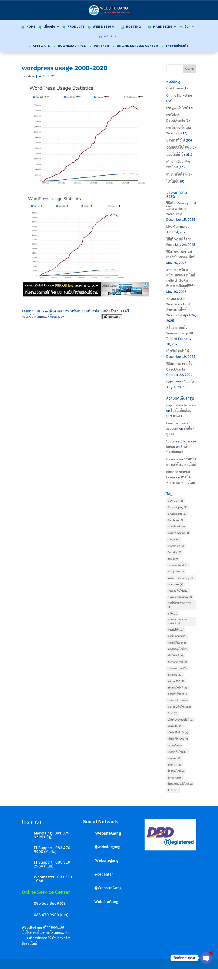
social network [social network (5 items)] (178, 565)
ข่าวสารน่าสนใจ (177, 46)
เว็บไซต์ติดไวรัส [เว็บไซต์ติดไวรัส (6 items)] (178, 732)
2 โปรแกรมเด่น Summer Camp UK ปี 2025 (179, 333)
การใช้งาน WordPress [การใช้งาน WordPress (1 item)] (179, 604)
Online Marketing (179, 95)
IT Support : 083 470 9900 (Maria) (52, 849)
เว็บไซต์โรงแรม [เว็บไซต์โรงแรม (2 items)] (178, 738)
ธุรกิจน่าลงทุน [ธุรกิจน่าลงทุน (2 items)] (177, 661)
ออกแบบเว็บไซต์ (177, 147)
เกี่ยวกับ (49, 27)
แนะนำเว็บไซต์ (176, 174)
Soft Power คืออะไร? (181, 381)
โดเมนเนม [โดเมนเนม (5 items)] (175, 777)
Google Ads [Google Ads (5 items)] (176, 526)
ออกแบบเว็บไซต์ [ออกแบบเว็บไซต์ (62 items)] (179, 706)
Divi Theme (174, 88)
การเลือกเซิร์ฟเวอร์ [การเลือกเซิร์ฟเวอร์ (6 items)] (180, 597)
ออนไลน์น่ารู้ (174, 154)
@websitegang (107, 846)
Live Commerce (177, 226)
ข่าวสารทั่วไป (175, 140)
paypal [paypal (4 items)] (173, 539)
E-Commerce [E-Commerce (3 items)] (177, 513)
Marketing (163, 27)
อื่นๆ (188, 27)
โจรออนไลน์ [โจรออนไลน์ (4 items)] (176, 771)
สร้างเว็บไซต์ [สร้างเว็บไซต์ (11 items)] (177, 694)
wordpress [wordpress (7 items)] (175, 584)
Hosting (133, 27)
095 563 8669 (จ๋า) (50, 903)
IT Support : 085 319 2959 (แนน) (52, 864)
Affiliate (41, 46)
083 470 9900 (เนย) (51, 914)
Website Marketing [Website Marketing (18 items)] (181, 578)
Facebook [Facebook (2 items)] (175, 520)
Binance (172, 459)
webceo (31, 76)
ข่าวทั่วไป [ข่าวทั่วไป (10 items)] (175, 629)
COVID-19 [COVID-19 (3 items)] (175, 500)
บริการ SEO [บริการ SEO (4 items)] (176, 681)
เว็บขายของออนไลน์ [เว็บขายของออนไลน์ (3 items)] (180, 719)
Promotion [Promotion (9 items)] (176, 545)
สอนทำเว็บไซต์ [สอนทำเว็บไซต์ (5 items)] (178, 700)
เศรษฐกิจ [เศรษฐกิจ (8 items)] (175, 745)
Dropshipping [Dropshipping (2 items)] (177, 507)
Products (76, 27)
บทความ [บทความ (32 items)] (175, 674)
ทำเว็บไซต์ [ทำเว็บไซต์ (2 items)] (175, 655)
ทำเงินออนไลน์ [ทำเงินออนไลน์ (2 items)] (178, 649)
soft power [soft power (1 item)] (176, 571)
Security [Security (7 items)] (174, 552)
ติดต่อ (108, 36)
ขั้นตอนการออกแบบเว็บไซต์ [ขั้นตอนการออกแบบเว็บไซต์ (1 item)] (178, 621)
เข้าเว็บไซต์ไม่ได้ (177, 351)
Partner (101, 46)
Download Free (72, 46)
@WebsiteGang (108, 887)
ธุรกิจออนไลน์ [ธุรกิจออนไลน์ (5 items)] (177, 668)
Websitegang (106, 860)
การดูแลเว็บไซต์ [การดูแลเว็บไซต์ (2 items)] (178, 590)
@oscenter (103, 874)
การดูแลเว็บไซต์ (177, 108)
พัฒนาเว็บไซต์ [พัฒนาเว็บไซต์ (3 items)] (177, 687)
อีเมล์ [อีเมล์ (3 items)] (172, 713)
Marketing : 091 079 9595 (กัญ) (51, 834)
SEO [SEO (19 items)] (173, 558)
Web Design (103, 27)
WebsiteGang (108, 833)
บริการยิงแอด (38, 938)
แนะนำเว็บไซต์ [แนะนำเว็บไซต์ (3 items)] (177, 751)
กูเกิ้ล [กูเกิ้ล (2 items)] (172, 613)
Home (31, 27)
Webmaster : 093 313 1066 (53, 878)
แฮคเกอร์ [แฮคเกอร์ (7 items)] (174, 758)
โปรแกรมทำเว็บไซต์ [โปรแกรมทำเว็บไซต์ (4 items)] (180, 784)
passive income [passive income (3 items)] (178, 532)
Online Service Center (137, 46)
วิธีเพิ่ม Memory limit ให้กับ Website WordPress (181, 208)
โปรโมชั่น (172, 181)
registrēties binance (181, 405)
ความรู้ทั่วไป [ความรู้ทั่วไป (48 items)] (177, 642)
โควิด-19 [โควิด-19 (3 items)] (174, 764)
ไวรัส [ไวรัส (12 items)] (173, 790)
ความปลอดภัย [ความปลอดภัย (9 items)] (177, 636)
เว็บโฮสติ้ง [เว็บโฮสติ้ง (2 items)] (175, 726)
